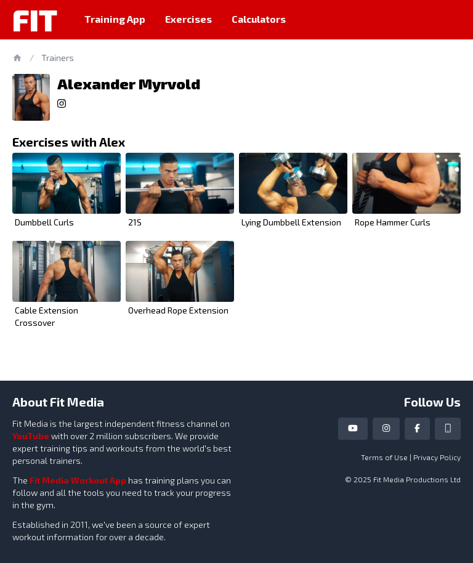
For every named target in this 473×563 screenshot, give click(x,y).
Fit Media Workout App (78, 480)
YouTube (30, 436)
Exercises (188, 19)
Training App (114, 19)
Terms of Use (384, 457)
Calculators (259, 19)
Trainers (57, 57)
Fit (34, 19)
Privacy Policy (437, 457)
